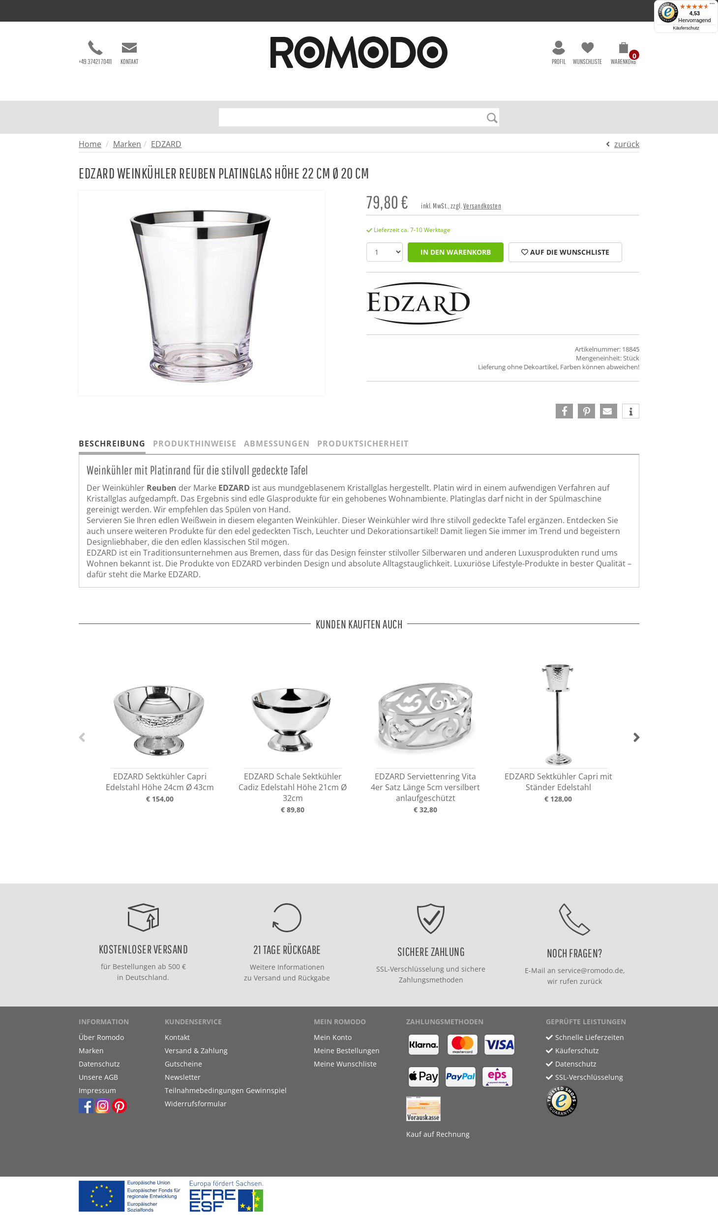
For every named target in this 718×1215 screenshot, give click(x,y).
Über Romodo (101, 1037)
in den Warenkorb (455, 252)
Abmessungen (277, 443)
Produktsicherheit (363, 443)
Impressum (97, 1090)
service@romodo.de (590, 970)
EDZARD (166, 144)
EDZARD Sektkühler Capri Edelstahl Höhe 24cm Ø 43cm (160, 782)
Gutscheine (183, 1063)
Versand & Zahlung (196, 1050)
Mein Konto (333, 1037)
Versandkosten (482, 206)
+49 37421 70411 (95, 52)
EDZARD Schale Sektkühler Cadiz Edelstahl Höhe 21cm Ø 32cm (293, 787)
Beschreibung (112, 443)
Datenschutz (99, 1063)
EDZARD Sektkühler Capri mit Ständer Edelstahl (558, 782)
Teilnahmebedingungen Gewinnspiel (226, 1090)
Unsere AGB (98, 1077)
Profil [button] (558, 52)
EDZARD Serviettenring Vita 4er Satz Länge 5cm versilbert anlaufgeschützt (425, 787)
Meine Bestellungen (347, 1050)
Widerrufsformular (196, 1103)
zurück (626, 144)
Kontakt (129, 52)
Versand (267, 977)
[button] (623, 55)
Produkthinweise (195, 443)
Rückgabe (314, 977)
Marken (127, 144)
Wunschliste (587, 52)
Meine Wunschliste (345, 1063)
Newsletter (183, 1077)
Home (90, 144)
